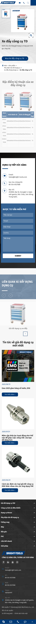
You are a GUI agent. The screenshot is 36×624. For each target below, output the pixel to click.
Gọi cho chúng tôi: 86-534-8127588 (15, 183)
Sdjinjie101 (8, 592)
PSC (2, 536)
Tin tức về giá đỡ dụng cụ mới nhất (18, 344)
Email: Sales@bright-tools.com (18, 176)
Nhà (5, 66)
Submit (18, 256)
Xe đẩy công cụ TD (26, 70)
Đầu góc (4, 532)
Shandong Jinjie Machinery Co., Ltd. (22, 607)
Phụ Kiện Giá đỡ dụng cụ (12, 68)
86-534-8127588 (10, 577)
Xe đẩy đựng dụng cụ (11, 70)
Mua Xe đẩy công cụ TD (16, 58)
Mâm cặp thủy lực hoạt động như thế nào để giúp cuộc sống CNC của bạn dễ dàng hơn (17, 437)
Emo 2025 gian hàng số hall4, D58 (16, 388)
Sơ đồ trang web (7, 613)
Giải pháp (4, 546)
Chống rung (5, 522)
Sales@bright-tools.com (13, 570)
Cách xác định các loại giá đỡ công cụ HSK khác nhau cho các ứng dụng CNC (18, 485)
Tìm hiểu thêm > (10, 394)
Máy (2, 527)
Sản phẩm (12, 66)
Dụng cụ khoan (6, 513)
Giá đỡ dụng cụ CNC (8, 503)
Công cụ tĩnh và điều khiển (10, 508)
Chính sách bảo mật (21, 613)
